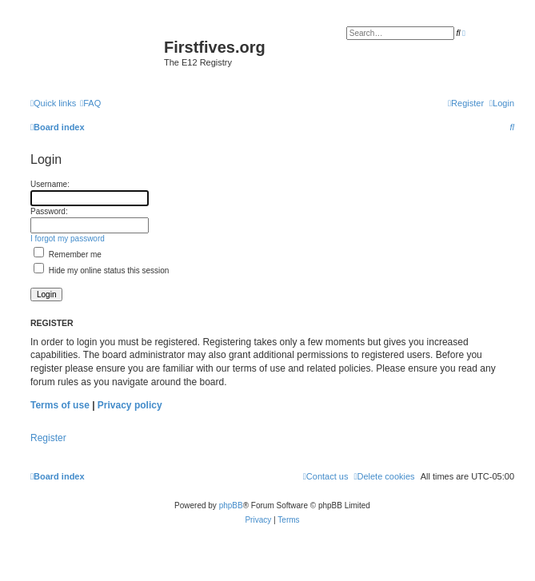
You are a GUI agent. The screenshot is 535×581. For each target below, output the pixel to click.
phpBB (231, 505)
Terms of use (60, 405)
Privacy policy (130, 405)
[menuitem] (90, 103)
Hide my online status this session (101, 270)
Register (48, 438)
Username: (50, 184)
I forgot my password (67, 238)
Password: (49, 211)
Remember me (68, 254)
